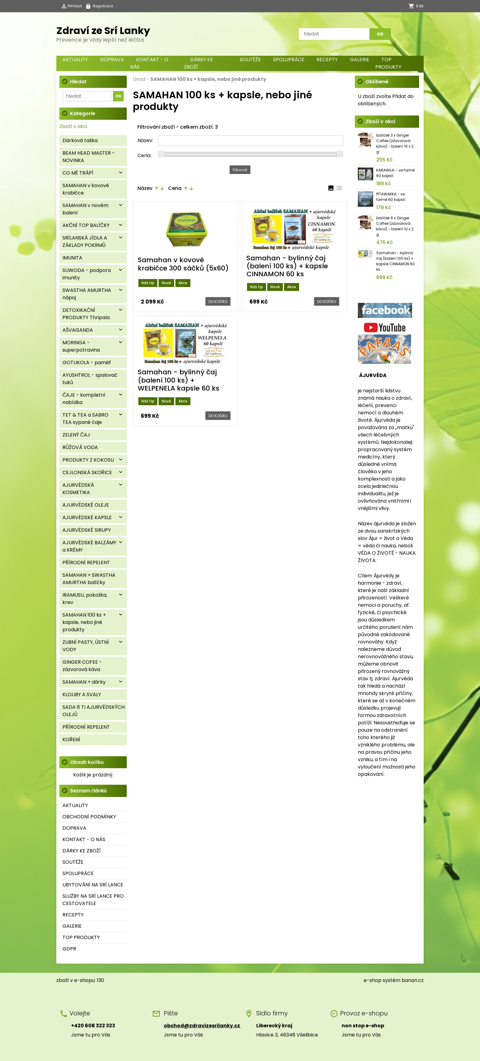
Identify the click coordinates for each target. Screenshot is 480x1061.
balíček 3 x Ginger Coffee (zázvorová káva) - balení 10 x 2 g (395, 143)
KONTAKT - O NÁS (149, 63)
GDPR (69, 948)
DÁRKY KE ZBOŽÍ (198, 63)
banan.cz (413, 980)
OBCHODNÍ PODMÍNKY (89, 816)
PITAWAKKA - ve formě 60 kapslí (390, 196)
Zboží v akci (73, 126)
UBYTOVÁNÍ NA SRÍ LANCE (92, 884)
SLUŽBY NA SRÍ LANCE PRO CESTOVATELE (93, 900)
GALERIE (359, 59)
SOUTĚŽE (250, 59)
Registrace (103, 6)
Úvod (139, 79)
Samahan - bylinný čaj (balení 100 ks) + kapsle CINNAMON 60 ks (395, 261)
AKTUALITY (75, 59)
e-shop (372, 980)
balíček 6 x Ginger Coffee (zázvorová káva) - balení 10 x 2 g (395, 226)
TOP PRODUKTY (388, 63)
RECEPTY (327, 59)
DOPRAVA (112, 59)
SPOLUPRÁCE (288, 59)
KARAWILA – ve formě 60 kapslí (395, 173)
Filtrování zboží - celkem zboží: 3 (177, 126)
